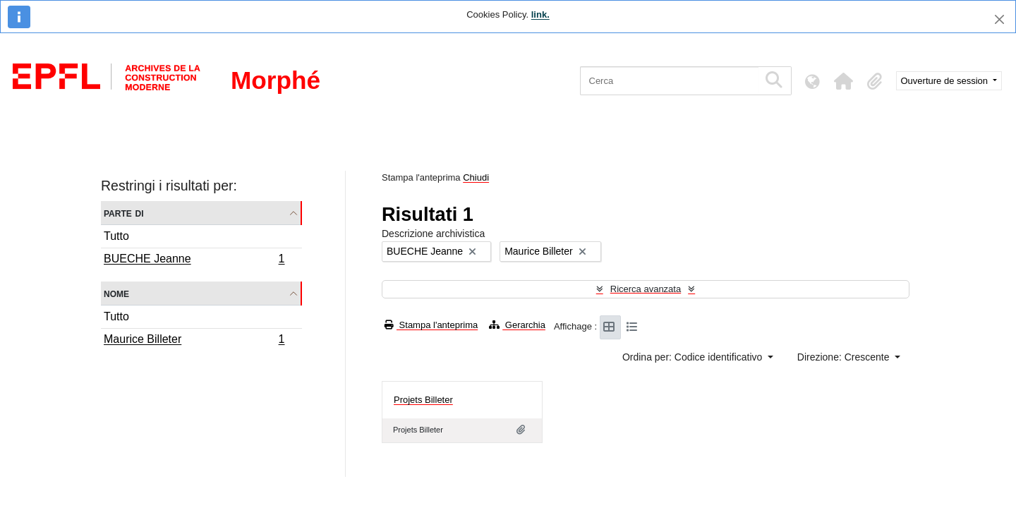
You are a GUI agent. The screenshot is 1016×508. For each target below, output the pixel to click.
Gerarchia (517, 325)
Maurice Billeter (194, 341)
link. (540, 14)
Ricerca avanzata (645, 289)
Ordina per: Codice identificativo (693, 357)
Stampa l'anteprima (431, 325)
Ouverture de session (946, 80)
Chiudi (476, 177)
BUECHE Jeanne (194, 260)
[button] (843, 81)
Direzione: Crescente (845, 357)
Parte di (124, 212)
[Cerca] (669, 80)
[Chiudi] (999, 19)
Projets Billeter (423, 399)
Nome (116, 293)
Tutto (116, 236)
